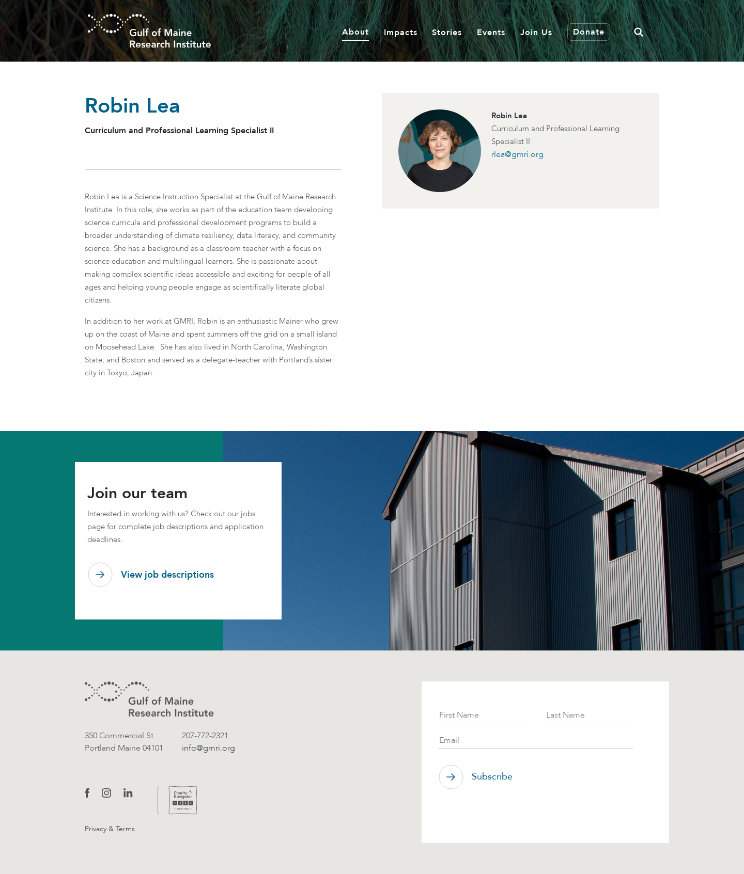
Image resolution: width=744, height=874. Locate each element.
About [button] (355, 32)
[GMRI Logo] (149, 30)
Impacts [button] (400, 32)
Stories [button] (447, 32)
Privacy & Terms (110, 828)
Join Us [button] (536, 32)
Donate (589, 32)
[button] (638, 30)
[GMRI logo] (149, 699)
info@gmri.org (208, 748)
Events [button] (491, 32)
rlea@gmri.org (517, 154)
